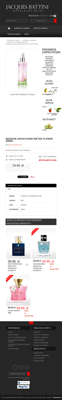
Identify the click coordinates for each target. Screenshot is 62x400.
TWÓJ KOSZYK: (41, 16)
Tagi (9, 189)
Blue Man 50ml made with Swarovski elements (39, 267)
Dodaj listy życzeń (16, 156)
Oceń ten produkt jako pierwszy (18, 150)
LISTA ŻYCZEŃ (39, 358)
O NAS (10, 332)
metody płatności (41, 345)
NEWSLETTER (39, 361)
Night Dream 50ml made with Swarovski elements (15, 267)
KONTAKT (37, 332)
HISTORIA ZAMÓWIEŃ (41, 355)
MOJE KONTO (38, 353)
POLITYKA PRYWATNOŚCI (17, 337)
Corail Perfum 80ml (14, 312)
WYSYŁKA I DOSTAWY (41, 335)
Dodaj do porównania (17, 159)
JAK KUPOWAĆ (39, 340)
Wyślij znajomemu (49, 156)
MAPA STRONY (13, 335)
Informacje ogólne (15, 185)
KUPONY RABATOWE (41, 343)
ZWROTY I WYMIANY (41, 337)
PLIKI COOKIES (13, 349)
